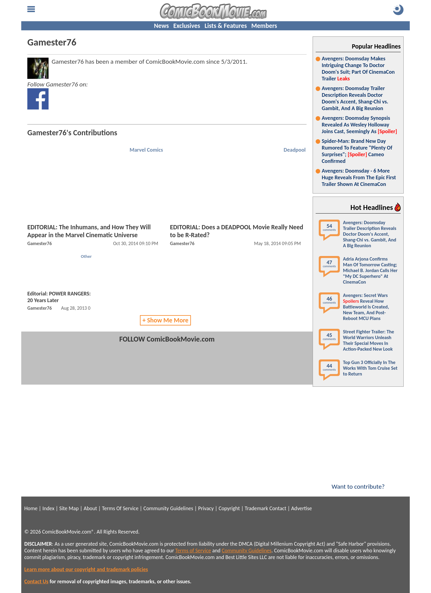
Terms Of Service (120, 508)
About (90, 508)
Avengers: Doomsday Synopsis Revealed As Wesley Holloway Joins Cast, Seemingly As (359, 125)
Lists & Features (226, 26)
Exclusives (186, 26)
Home (30, 508)
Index (48, 508)
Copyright (229, 508)
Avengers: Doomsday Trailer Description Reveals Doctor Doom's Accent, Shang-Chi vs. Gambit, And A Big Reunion (355, 98)
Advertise (301, 508)
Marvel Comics (146, 150)
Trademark (256, 508)
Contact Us (36, 581)
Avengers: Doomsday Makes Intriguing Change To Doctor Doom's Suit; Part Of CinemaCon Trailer (358, 68)
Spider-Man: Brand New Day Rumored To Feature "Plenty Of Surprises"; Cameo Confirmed (357, 151)
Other (86, 256)
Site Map (69, 508)
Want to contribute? (358, 482)
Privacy (206, 508)
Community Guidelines (168, 508)
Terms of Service (193, 550)
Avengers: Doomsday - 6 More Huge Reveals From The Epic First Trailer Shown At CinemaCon (359, 177)
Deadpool (295, 150)
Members (264, 26)
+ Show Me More (165, 320)
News (161, 26)
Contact (277, 508)
